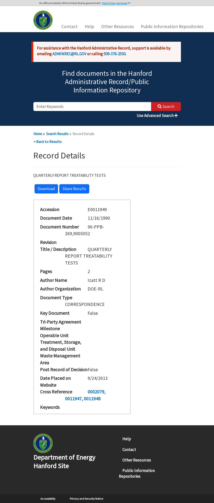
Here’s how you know (116, 3)
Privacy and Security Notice (86, 498)
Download (46, 188)
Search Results (57, 134)
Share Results (74, 188)
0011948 (92, 398)
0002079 (96, 392)
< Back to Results (47, 141)
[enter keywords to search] (92, 106)
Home (37, 134)
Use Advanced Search (157, 115)
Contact (69, 26)
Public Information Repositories (172, 26)
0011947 (73, 398)
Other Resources (117, 26)
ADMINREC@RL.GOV (69, 53)
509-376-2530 (114, 53)
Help (89, 26)
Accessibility (47, 498)
